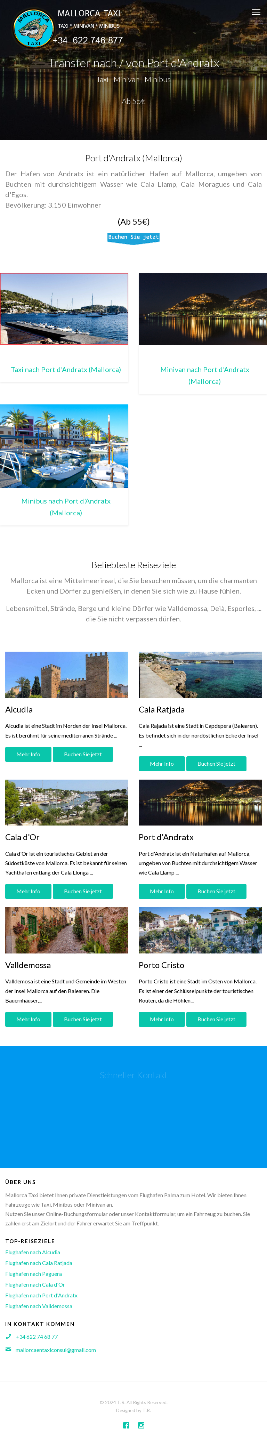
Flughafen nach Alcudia (32, 1252)
